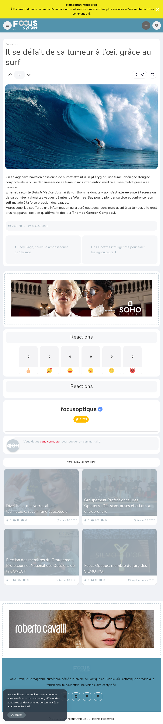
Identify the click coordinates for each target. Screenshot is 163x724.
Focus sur (12, 44)
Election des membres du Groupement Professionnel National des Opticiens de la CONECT (40, 565)
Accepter (16, 715)
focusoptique (82, 409)
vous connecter (50, 442)
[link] (152, 74)
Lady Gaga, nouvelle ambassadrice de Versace (41, 250)
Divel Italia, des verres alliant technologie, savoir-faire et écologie (36, 508)
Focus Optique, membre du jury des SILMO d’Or (115, 568)
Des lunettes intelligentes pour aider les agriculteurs (118, 250)
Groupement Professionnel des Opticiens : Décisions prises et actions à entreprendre (117, 505)
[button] (7, 25)
